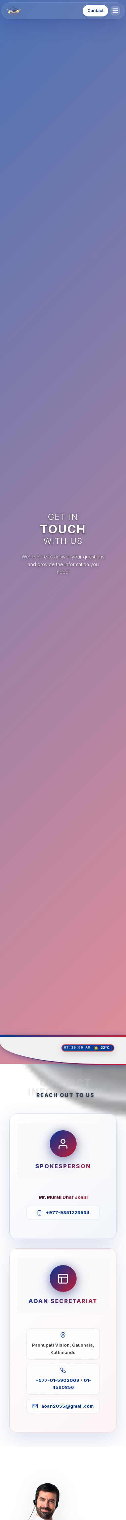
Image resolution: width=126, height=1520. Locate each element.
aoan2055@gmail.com (67, 1406)
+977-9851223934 (67, 1212)
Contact (95, 10)
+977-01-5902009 (57, 1380)
